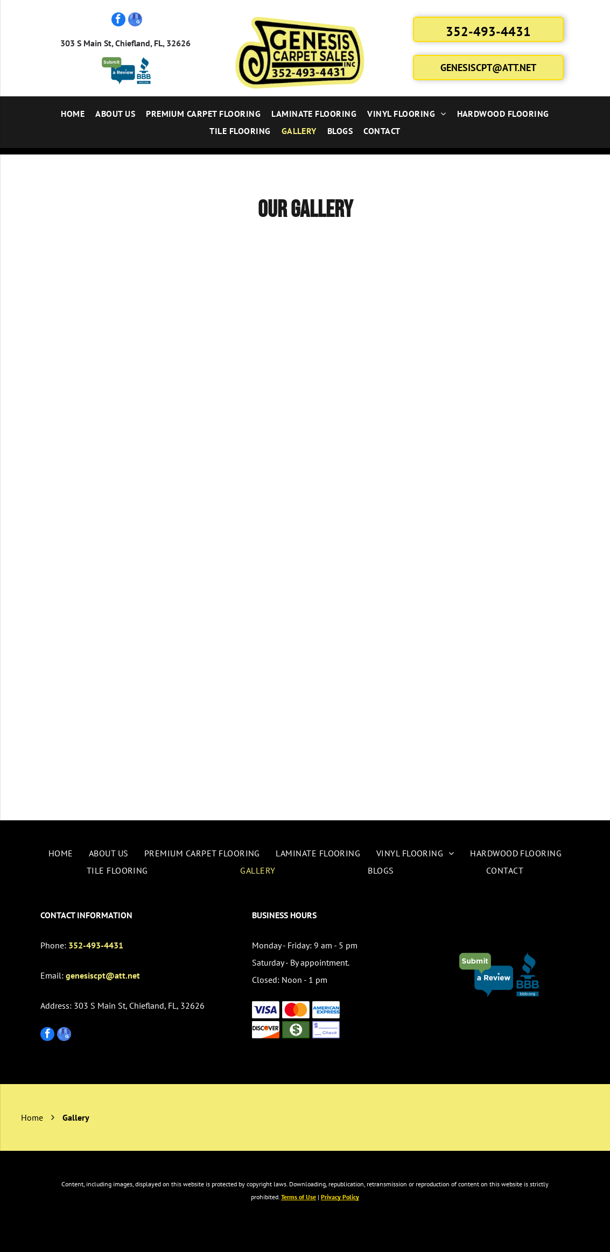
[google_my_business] (135, 20)
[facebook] (118, 20)
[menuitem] (72, 113)
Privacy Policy (340, 1197)
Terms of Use (298, 1197)
